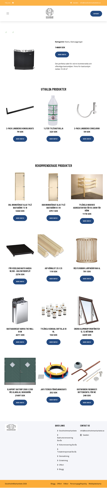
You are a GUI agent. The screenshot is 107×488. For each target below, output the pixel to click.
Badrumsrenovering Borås (65, 439)
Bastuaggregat (20, 32)
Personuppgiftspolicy (78, 484)
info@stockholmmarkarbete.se (90, 3)
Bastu (9, 32)
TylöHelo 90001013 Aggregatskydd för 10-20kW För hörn (87, 208)
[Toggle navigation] (8, 13)
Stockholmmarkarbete (68, 431)
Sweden (75, 3)
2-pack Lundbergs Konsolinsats (20, 128)
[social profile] (13, 3)
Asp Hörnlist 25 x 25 (53, 268)
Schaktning (63, 461)
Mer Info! (62, 54)
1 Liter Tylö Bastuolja (53, 128)
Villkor (65, 484)
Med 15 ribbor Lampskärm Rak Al (87, 268)
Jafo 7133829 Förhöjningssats (53, 389)
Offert (96, 14)
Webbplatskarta (95, 484)
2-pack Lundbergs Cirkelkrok (87, 128)
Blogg (61, 469)
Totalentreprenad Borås (66, 452)
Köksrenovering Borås (68, 445)
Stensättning (64, 456)
